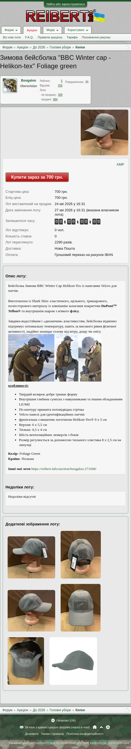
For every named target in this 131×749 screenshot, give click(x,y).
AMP (120, 164)
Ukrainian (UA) (66, 720)
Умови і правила (52, 733)
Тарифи (72, 37)
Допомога (31, 733)
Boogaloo (28, 80)
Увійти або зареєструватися (65, 4)
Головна (95, 727)
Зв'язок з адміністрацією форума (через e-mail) (57, 727)
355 (60, 85)
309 (60, 94)
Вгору (101, 727)
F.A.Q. (29, 37)
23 (86, 82)
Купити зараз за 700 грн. (37, 177)
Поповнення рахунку (96, 37)
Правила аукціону (50, 37)
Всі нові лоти (12, 37)
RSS (108, 727)
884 (55, 99)
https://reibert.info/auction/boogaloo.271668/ (63, 469)
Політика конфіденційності (85, 733)
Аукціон (32, 30)
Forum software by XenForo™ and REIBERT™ (65, 743)
